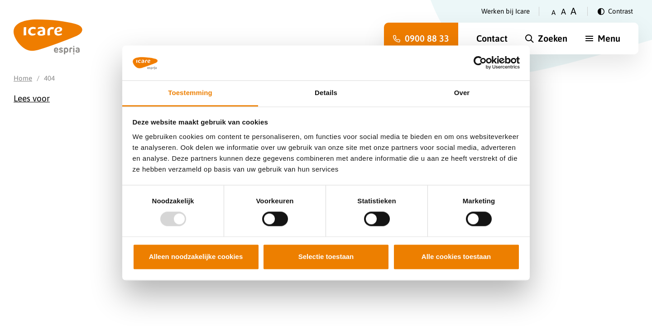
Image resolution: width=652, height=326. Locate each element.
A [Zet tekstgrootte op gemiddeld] (563, 11)
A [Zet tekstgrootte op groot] (573, 11)
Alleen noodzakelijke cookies (196, 256)
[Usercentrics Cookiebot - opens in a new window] (480, 63)
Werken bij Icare (505, 11)
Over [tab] (462, 92)
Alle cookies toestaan (456, 256)
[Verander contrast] (615, 11)
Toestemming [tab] (190, 92)
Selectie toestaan (326, 256)
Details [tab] (326, 92)
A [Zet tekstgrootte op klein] (553, 12)
